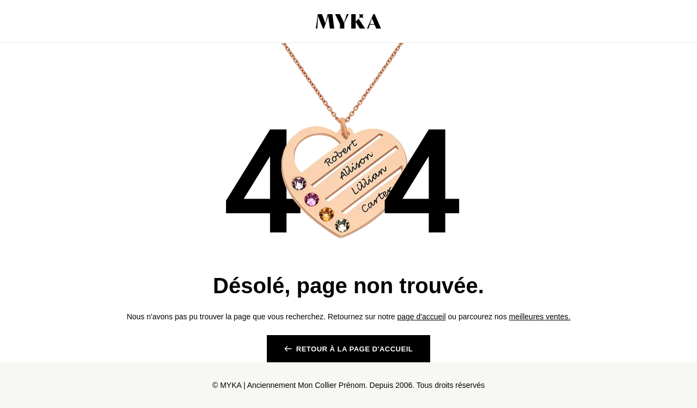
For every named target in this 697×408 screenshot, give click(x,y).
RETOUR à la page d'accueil (354, 349)
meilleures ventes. (540, 316)
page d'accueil (421, 316)
